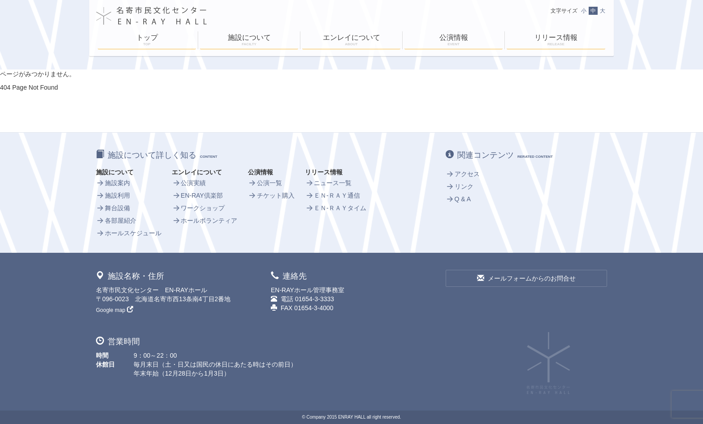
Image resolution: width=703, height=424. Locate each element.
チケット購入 (271, 195)
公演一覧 (265, 182)
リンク (459, 186)
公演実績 (189, 182)
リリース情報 (556, 41)
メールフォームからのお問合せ (526, 278)
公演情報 (453, 41)
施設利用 (113, 195)
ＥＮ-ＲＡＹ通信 (332, 195)
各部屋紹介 (116, 220)
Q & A (458, 199)
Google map (114, 310)
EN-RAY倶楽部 (197, 195)
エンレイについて (351, 41)
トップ (147, 41)
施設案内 (113, 182)
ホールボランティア (204, 220)
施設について (249, 41)
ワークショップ (198, 208)
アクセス (463, 173)
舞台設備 (113, 208)
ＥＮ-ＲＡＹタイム (335, 208)
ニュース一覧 (328, 182)
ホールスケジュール (128, 233)
